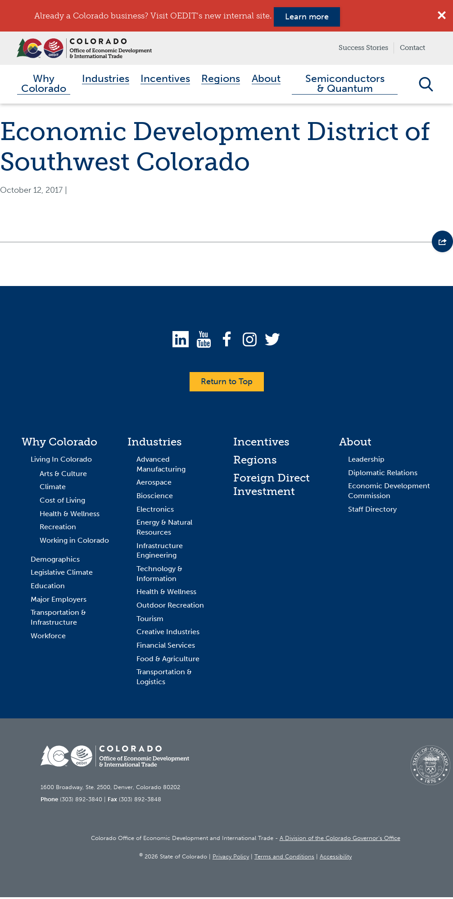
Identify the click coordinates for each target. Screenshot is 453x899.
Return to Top (227, 383)
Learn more (307, 17)
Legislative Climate (62, 574)
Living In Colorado (61, 461)
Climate (53, 488)
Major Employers (58, 600)
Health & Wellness (70, 515)
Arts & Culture (63, 475)
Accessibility (336, 858)
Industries (154, 443)
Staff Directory (372, 510)
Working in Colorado (74, 542)
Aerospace (154, 484)
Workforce (48, 637)
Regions (255, 461)
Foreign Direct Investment (271, 486)
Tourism (149, 620)
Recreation (58, 528)
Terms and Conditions (284, 858)
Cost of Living (62, 502)
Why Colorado (59, 443)
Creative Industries (167, 633)
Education (48, 587)
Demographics (55, 560)
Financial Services (165, 647)
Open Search (426, 85)
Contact (412, 48)
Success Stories (363, 48)
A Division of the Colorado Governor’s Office (340, 839)
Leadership (366, 461)
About (355, 443)
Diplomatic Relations (382, 474)
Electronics (155, 510)
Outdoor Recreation (170, 607)
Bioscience (154, 497)
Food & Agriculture (167, 660)
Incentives (261, 443)
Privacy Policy (231, 858)
